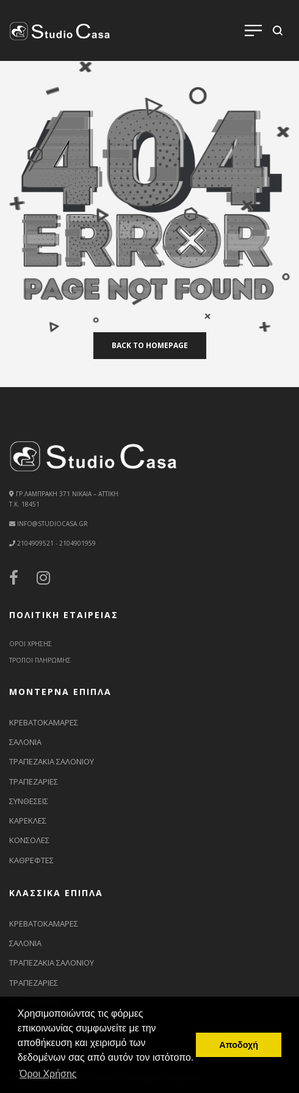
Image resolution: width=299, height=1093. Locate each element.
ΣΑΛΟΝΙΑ (25, 741)
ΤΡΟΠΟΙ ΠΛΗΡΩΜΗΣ (40, 660)
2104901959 (76, 543)
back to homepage (150, 345)
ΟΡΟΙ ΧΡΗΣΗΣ (30, 643)
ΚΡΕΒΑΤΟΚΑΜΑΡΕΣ (43, 722)
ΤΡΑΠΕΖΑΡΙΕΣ (33, 781)
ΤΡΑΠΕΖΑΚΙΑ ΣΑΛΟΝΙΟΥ (51, 761)
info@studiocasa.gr (52, 523)
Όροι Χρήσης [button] (48, 1074)
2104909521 (35, 543)
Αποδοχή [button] (238, 1045)
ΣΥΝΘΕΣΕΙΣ (28, 801)
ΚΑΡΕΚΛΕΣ (27, 820)
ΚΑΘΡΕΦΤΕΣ (31, 860)
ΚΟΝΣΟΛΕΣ (29, 840)
